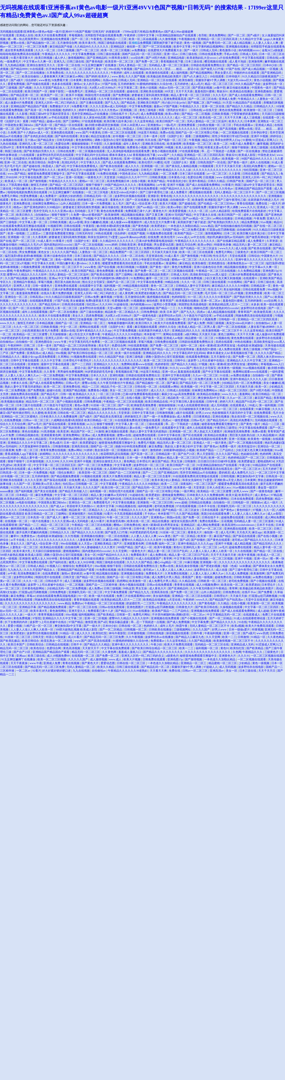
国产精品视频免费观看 (135, 349)
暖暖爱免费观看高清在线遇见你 (122, 263)
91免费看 (162, 379)
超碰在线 (133, 91)
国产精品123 (123, 610)
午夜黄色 (97, 39)
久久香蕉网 (39, 237)
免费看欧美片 (139, 554)
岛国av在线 (110, 80)
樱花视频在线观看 (216, 61)
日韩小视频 (155, 338)
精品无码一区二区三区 (40, 401)
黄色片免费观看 (182, 267)
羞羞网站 (245, 394)
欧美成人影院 (247, 154)
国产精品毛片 (50, 394)
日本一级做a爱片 (240, 629)
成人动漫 (241, 248)
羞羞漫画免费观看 (28, 293)
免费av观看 (259, 431)
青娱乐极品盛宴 (119, 622)
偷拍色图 (152, 300)
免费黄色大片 (155, 573)
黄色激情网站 (84, 139)
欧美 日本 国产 (169, 311)
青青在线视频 (246, 203)
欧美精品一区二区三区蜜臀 (30, 334)
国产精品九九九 (183, 498)
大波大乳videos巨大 (240, 80)
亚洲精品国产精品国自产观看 (29, 106)
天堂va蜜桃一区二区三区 (123, 308)
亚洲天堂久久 (77, 610)
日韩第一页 (123, 614)
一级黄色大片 (94, 177)
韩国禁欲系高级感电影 (193, 304)
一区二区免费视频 (52, 375)
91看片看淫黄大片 (22, 57)
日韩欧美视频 (221, 113)
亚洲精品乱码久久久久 (186, 330)
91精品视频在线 (126, 506)
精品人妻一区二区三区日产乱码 (187, 457)
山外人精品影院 (70, 203)
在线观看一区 (271, 117)
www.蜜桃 (6, 270)
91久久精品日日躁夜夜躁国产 (261, 76)
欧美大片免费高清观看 (118, 476)
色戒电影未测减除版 (57, 147)
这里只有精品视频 (55, 379)
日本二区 (229, 233)
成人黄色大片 (158, 588)
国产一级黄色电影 (145, 315)
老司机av (237, 539)
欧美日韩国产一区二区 (171, 121)
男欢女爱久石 (223, 72)
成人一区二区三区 (186, 117)
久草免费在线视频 (176, 573)
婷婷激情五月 (86, 199)
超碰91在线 (54, 390)
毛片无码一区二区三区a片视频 (224, 293)
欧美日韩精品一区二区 (267, 394)
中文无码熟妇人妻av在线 (125, 427)
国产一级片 (191, 50)
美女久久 (78, 315)
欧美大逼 (231, 494)
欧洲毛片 (63, 169)
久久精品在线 (188, 580)
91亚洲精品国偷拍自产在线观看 (176, 35)
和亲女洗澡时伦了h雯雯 (103, 237)
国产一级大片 (169, 409)
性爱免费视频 (29, 196)
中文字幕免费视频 (84, 54)
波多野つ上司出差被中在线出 (207, 360)
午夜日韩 (206, 255)
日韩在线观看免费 (211, 54)
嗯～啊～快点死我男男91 (24, 39)
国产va (268, 296)
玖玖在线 (151, 139)
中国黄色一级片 (262, 87)
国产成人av (57, 506)
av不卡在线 (18, 539)
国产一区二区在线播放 (30, 72)
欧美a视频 (237, 625)
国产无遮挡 (53, 199)
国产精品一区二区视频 (196, 113)
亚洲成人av (110, 289)
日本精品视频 (244, 218)
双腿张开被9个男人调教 (210, 80)
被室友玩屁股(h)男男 (184, 521)
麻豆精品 (275, 244)
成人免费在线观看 (155, 158)
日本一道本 (150, 136)
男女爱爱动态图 (164, 244)
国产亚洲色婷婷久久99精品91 (43, 207)
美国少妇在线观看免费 (215, 513)
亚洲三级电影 (135, 356)
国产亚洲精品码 (97, 57)
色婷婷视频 (83, 397)
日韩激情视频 (165, 412)
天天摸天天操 (208, 334)
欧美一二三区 (170, 483)
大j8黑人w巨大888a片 (103, 87)
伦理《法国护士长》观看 (176, 136)
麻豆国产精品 (263, 397)
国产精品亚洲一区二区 (25, 95)
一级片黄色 (219, 442)
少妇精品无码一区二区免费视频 (241, 382)
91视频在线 (223, 338)
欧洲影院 (210, 199)
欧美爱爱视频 (178, 210)
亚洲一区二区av (211, 300)
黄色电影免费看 (40, 229)
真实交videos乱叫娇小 (124, 192)
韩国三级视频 (216, 323)
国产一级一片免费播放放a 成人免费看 (168, 416)
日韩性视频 (228, 476)
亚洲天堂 (78, 468)
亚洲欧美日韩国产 (149, 102)
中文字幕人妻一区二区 (33, 222)
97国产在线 (233, 68)
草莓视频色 (76, 35)
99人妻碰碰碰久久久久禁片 (98, 547)
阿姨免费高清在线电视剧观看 (254, 315)
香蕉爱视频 (145, 244)
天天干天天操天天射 (32, 98)
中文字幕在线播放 (124, 502)
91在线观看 (37, 68)
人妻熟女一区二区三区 (93, 252)
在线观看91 (250, 278)
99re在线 (114, 68)
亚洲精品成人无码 (242, 644)
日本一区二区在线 (133, 255)
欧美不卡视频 (75, 95)
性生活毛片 (220, 255)
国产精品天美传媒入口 (73, 491)
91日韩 (15, 487)
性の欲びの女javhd (174, 102)
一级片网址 (188, 491)
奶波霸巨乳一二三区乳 (141, 603)
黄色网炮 (143, 98)
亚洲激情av (154, 125)
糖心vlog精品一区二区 (168, 562)
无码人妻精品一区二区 (132, 65)
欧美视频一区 (231, 158)
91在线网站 (235, 281)
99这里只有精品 (148, 132)
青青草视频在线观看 (87, 599)
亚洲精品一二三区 (116, 39)
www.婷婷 (111, 244)
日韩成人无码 (209, 50)
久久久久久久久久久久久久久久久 (87, 72)
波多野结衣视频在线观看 (130, 196)
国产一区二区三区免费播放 (64, 218)
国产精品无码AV (50, 304)
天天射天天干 (91, 648)
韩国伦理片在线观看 (98, 95)
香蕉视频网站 (147, 184)
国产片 (118, 543)
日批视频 (209, 177)
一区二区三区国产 (82, 68)
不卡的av (150, 513)
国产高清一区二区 (142, 453)
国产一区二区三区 (88, 50)
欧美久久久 (236, 121)
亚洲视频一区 (209, 562)
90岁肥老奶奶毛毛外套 (15, 338)
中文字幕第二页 (128, 87)
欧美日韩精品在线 (157, 401)
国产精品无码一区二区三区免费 (183, 293)
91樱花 (158, 162)
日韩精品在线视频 (57, 644)
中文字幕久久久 (91, 162)
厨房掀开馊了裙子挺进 (168, 42)
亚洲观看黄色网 (37, 117)
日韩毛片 (147, 169)
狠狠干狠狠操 (241, 147)
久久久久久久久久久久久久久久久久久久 (245, 562)
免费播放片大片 (60, 106)
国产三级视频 (9, 87)
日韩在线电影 (156, 633)
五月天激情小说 (77, 87)
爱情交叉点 (134, 248)
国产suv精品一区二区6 (151, 207)
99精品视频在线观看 (136, 285)
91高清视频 (48, 431)
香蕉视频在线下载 (172, 61)
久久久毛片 (220, 95)
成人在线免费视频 (97, 158)
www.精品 (207, 225)
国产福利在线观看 (67, 136)
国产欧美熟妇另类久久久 (40, 151)
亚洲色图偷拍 (264, 91)
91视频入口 (54, 565)
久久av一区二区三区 (206, 375)
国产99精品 (214, 102)
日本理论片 (143, 461)
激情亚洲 (90, 622)
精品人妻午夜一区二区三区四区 (191, 95)
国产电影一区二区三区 (173, 139)
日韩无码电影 (65, 139)
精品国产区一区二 (82, 431)
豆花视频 (226, 521)
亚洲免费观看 (187, 125)
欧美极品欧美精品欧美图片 (164, 76)
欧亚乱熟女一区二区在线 (57, 640)
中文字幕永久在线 (205, 214)
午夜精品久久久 (190, 106)
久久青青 (50, 371)
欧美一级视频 (16, 233)
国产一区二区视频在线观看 (246, 442)
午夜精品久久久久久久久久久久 (153, 117)
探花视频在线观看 (178, 633)
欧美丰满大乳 (88, 42)
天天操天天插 (245, 386)
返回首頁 (151, 42)
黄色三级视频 (260, 147)
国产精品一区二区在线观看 (67, 158)
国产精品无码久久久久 (268, 543)
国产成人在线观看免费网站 (246, 95)
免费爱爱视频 (22, 367)
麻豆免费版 (156, 446)
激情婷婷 (156, 450)
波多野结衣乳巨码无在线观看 (55, 154)
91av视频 (266, 222)
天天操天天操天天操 (165, 252)
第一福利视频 (268, 405)
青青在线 (166, 196)
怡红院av (92, 304)
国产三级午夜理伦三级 (154, 192)
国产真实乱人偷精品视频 (182, 166)
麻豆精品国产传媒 (61, 46)
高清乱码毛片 (70, 162)
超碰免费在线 (38, 278)
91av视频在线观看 (254, 367)
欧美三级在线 (37, 655)
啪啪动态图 (201, 308)
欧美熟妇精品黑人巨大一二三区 (229, 304)
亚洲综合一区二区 (16, 296)
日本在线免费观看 (243, 498)
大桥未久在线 (19, 382)
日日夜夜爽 (7, 450)
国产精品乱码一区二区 (155, 666)
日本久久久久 (99, 375)
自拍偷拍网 (244, 229)
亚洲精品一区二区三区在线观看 (157, 80)
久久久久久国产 (78, 659)
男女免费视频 (28, 252)
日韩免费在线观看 (166, 341)
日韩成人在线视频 (179, 390)
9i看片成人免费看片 (243, 143)
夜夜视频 (279, 397)
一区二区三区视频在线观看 (177, 270)
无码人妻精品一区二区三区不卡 (234, 192)
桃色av (17, 207)
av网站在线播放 (223, 218)
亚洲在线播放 (221, 416)
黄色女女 (44, 252)
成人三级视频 (252, 117)
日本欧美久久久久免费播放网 (59, 416)
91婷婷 (139, 139)
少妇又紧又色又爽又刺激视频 (223, 278)
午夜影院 (89, 225)
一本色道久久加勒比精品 (184, 225)
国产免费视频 (121, 95)
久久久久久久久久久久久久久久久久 (196, 196)
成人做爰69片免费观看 (19, 102)
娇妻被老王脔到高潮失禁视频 (150, 95)
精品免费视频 (250, 222)
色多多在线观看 (62, 83)
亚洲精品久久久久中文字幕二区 (247, 360)
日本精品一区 (25, 494)
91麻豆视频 (263, 409)
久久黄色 (95, 263)
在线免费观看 (263, 412)
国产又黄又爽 (155, 214)
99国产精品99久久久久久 (257, 158)
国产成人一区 (144, 547)
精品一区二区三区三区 (219, 83)
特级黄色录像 (223, 244)
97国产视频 (170, 106)
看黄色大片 (117, 199)
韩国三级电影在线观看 (112, 42)
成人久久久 (132, 166)
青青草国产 (167, 300)
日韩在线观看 (251, 173)
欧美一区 (261, 386)
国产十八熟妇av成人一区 (33, 132)
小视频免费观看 (30, 267)
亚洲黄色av (158, 517)
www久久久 (226, 248)
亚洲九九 (60, 61)
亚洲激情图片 (78, 513)
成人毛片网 (227, 532)
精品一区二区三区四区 (234, 390)
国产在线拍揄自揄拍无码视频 (234, 225)
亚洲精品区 (117, 46)
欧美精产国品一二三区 (189, 233)
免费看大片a (18, 169)
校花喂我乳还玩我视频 (19, 349)
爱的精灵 (224, 472)
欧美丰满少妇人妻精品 (166, 480)
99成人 (253, 405)
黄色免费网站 (218, 35)
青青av (15, 199)
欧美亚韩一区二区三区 (119, 61)
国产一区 (123, 405)
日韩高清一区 (9, 472)
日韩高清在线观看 (73, 304)
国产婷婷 (91, 76)
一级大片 (275, 203)
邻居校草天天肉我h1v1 (118, 438)
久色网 (12, 132)
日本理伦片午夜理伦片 (77, 360)
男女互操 (177, 461)
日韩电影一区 (227, 319)
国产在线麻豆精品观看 (231, 240)
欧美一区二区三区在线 (158, 360)
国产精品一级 (90, 379)
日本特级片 (233, 76)
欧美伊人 (104, 76)
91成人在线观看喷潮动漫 (194, 405)
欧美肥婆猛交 (89, 442)
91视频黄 (142, 267)
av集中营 (219, 87)
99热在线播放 (243, 341)
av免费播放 (139, 50)
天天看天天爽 (159, 670)
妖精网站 (46, 453)
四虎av (216, 158)
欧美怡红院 (100, 633)
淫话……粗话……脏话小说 (182, 68)
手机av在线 (231, 54)
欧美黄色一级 (183, 487)
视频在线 (74, 379)
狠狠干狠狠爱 (105, 423)
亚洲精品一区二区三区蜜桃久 (20, 416)
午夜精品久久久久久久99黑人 (52, 270)
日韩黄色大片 (185, 607)
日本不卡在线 (207, 506)
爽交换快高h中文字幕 (212, 397)
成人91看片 (97, 521)
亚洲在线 (117, 158)
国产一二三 (149, 472)
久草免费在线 (55, 72)
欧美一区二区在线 (33, 218)
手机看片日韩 (156, 528)
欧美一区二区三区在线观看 (196, 252)
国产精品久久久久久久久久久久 (163, 651)
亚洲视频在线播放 (237, 46)
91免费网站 (138, 278)
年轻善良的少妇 (177, 181)
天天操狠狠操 (58, 334)
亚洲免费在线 (22, 203)
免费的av (77, 603)
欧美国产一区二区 (52, 95)
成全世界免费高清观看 (19, 50)
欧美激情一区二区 (259, 603)
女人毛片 (119, 203)
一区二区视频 (58, 528)
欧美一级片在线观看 (128, 352)
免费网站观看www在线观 (137, 364)
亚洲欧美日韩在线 (154, 143)
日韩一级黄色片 (42, 285)
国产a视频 (25, 87)
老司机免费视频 (164, 506)
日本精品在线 (125, 319)
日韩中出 (180, 360)
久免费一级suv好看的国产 (87, 214)
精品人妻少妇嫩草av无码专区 (109, 494)
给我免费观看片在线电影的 (249, 210)
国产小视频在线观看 (70, 401)
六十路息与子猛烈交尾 (198, 315)
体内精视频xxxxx (249, 50)
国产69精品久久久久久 (196, 158)
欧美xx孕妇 (172, 113)
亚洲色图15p (270, 270)
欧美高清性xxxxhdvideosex (238, 524)
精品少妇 (208, 139)
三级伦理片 (141, 390)
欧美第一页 (205, 536)
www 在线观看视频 (228, 177)
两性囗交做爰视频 (119, 117)
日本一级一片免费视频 (96, 203)
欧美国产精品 (157, 181)
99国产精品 (37, 121)
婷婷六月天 (227, 401)
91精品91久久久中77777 (132, 177)
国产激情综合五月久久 (180, 528)
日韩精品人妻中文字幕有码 (193, 285)
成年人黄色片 (132, 143)
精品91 (278, 222)
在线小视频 (138, 181)
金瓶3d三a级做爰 (273, 50)
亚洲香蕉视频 (77, 423)
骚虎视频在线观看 (158, 296)
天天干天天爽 (233, 117)
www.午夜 (61, 341)
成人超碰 (263, 610)
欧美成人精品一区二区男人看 (109, 188)
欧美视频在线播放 (188, 300)
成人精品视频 (242, 42)
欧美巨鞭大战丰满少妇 (118, 121)
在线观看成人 (239, 405)
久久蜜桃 (37, 412)
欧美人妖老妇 (184, 147)
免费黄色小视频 (137, 147)
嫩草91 (15, 536)
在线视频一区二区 (16, 521)
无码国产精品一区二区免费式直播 (184, 229)
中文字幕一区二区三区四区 (217, 386)
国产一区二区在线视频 (157, 46)
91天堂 (227, 102)
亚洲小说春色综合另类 (58, 255)
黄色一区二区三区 (162, 285)
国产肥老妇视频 (202, 87)
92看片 (108, 513)
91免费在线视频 (107, 173)
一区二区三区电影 (97, 192)
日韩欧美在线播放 (160, 629)
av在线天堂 (210, 110)
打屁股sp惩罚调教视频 (221, 229)
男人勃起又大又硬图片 (208, 431)
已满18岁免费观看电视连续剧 (155, 240)
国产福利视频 (24, 491)
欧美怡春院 (186, 80)
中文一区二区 (69, 326)
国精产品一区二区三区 (260, 181)
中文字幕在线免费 (31, 177)
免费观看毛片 (102, 502)
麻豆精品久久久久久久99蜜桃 (231, 285)
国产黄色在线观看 (219, 539)
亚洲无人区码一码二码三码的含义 (57, 102)
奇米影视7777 (153, 334)
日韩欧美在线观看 (67, 248)
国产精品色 (128, 102)
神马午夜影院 (118, 633)
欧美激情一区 (138, 580)
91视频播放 (138, 300)
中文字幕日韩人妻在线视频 (187, 401)
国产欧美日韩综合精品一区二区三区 (91, 352)
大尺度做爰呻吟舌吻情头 (35, 446)
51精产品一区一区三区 (38, 625)
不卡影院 (97, 143)
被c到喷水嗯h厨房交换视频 (102, 125)
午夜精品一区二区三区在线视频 (216, 270)
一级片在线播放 (40, 521)
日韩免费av (35, 427)
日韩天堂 (69, 577)
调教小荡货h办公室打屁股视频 (114, 139)
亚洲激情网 (255, 61)
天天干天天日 (267, 670)
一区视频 (273, 68)
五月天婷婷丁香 (272, 468)
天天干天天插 (184, 91)
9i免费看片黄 (60, 80)
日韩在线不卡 (119, 113)
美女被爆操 (77, 300)
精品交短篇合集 (101, 136)
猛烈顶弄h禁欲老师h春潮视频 (24, 255)
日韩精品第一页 (261, 285)
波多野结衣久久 (204, 569)
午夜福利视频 (213, 633)
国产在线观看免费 (195, 207)
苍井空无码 (40, 210)
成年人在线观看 (134, 72)
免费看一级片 (228, 446)
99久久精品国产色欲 (248, 83)
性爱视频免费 (120, 300)
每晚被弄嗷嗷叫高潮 (121, 323)
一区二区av (198, 614)
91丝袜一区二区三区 (103, 405)
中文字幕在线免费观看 (86, 147)
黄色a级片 (67, 397)
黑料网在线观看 (23, 599)
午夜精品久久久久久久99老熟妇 (122, 334)
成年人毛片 (167, 625)
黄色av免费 (81, 405)
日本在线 (66, 98)
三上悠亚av (34, 233)
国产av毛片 (35, 423)
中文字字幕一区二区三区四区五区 (55, 465)
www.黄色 (118, 76)
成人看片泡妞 (238, 61)
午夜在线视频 (52, 110)
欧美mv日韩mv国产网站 (115, 480)
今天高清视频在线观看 (168, 438)
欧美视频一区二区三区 (198, 143)
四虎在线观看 (224, 341)
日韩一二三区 (141, 480)
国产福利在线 (113, 498)
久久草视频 (185, 308)
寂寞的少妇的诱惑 (71, 196)
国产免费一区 (192, 517)
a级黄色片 (172, 655)
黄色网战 (129, 461)
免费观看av (158, 640)
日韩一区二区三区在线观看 (119, 132)
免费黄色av (28, 536)
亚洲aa (53, 278)
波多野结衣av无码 (170, 315)
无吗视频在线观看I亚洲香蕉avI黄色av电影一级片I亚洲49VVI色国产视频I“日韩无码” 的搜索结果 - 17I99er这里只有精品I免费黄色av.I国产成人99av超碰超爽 (96, 31)
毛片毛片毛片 (13, 166)
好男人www (203, 412)
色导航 (203, 35)
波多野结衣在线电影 (254, 308)
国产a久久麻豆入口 (195, 76)
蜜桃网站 (253, 364)
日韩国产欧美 (236, 181)
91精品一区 (67, 633)
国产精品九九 (270, 173)
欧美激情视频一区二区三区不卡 (62, 267)
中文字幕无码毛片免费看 (74, 278)
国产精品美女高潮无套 (108, 416)
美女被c (85, 136)
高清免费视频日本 (118, 181)
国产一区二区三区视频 (270, 192)
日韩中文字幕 (146, 35)
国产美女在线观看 (12, 248)
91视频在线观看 (91, 476)
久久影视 (22, 113)
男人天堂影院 (206, 453)
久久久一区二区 (45, 50)
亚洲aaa (21, 655)
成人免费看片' (49, 196)
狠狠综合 (68, 565)
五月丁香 (93, 210)
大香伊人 (156, 98)
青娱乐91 (223, 91)
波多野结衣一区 (273, 83)
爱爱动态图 (108, 663)
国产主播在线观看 (92, 102)
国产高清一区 (34, 110)
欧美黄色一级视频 (230, 367)
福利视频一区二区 (207, 648)
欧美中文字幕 (182, 46)
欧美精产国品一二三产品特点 (215, 450)
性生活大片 (215, 289)
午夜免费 (259, 218)
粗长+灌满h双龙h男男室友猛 (218, 345)
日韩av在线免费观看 (83, 128)
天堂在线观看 (238, 255)
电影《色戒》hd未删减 (237, 565)
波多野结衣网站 (23, 577)
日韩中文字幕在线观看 (25, 360)
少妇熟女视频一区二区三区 (214, 125)
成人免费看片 (179, 192)
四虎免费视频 (95, 315)
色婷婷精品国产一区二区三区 (247, 457)
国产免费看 (18, 352)
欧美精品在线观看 (52, 547)
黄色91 (177, 547)
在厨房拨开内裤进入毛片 (264, 199)
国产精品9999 (19, 68)
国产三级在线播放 (92, 311)
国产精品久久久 (104, 319)
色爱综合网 (62, 143)
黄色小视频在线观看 (165, 151)
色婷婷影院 (179, 296)
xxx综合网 (137, 57)
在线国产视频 (137, 233)
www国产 (163, 154)
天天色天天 (244, 532)
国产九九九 (112, 102)
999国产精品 (125, 547)
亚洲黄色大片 (228, 655)
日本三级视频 (66, 50)
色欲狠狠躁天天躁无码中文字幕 (232, 412)
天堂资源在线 (155, 255)
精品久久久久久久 (101, 248)
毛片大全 (278, 412)
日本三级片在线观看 (192, 173)
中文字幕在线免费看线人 (83, 166)
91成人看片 (44, 240)
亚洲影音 (76, 117)
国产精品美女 (46, 139)
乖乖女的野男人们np (228, 139)
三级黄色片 (242, 252)
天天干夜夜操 (160, 367)
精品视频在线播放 (133, 214)
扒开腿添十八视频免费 (202, 319)
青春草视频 (18, 438)
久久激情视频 (168, 39)
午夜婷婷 (130, 35)
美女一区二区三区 (121, 390)
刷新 (135, 42)
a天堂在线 (174, 599)
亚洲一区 (5, 308)
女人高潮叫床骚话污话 (118, 468)
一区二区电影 (19, 300)
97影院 (36, 618)
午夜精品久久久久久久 (56, 54)
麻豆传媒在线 (111, 207)
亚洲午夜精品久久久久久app (94, 330)
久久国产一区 (22, 483)
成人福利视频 (179, 72)
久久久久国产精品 (227, 453)
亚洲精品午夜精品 (170, 218)
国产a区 (61, 166)
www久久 (202, 599)
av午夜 (161, 184)
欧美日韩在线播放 (33, 199)
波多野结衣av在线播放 (116, 409)
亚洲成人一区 (202, 442)
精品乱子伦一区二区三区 (117, 386)
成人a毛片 (197, 83)
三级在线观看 (155, 423)
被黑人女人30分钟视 (45, 558)
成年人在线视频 (260, 162)
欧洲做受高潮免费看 (144, 405)
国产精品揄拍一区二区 (41, 42)
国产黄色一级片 (238, 162)
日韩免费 (151, 543)
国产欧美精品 (106, 614)
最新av (158, 106)
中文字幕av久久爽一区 (37, 61)
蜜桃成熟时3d (265, 461)
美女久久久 (18, 543)
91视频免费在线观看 (160, 233)
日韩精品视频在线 (28, 435)
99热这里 (174, 158)
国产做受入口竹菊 (212, 68)
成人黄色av (262, 494)
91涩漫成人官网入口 (265, 139)
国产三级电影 (9, 222)
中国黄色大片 (270, 255)
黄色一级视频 (193, 42)
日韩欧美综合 (36, 644)
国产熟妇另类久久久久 (42, 169)
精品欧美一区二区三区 (182, 397)
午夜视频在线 (187, 39)
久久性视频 (72, 536)
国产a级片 (253, 35)
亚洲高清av (34, 352)
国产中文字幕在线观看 (81, 173)
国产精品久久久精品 (239, 106)
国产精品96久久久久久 (149, 68)
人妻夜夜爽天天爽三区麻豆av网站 (62, 76)
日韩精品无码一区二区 (98, 196)
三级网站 (61, 513)
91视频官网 (55, 225)
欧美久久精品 (106, 666)
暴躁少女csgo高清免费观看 (39, 356)
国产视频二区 (196, 102)
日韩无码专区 (209, 128)
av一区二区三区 (217, 173)
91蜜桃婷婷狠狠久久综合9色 (155, 83)
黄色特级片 (128, 207)
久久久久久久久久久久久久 (216, 259)
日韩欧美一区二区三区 (212, 580)
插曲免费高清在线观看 (25, 394)
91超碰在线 (90, 169)
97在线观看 (7, 35)
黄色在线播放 (31, 431)
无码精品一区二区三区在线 (212, 644)
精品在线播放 (143, 468)
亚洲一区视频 (133, 158)
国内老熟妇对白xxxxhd (224, 308)
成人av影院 (99, 397)
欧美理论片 (246, 494)
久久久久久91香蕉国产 (217, 296)
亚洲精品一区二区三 (93, 323)
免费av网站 (75, 450)
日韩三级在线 (189, 54)
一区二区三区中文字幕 (270, 472)
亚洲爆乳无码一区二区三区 (189, 289)
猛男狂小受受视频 (165, 304)
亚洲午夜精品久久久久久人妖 (173, 169)
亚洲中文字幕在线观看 (67, 229)
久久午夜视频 (135, 636)
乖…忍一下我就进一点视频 (218, 151)
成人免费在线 (38, 528)
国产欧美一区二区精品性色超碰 (119, 169)
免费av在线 (167, 132)
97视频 (203, 364)
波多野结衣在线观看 (92, 308)
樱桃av (118, 524)
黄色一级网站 (64, 259)
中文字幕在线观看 (253, 57)
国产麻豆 (250, 281)
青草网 (168, 558)
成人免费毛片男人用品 (166, 577)
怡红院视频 (250, 169)
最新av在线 (68, 330)
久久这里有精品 (144, 121)
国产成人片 (54, 517)
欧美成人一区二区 (16, 181)
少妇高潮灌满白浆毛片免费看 (40, 330)
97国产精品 (76, 622)
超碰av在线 (54, 121)
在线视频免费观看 (41, 300)
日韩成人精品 (36, 565)
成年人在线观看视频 (35, 311)
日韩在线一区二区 (146, 386)
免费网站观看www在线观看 (161, 248)
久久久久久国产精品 (65, 252)
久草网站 (64, 356)
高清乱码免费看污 (255, 166)
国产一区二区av (54, 177)
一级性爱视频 (181, 420)
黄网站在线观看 (89, 326)
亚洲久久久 (274, 218)
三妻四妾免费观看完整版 (59, 233)
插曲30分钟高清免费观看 (131, 446)
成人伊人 (61, 57)
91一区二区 (195, 296)
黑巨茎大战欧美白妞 (68, 281)
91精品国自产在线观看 (247, 102)
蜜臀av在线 (18, 42)
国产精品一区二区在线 (268, 551)
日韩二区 (30, 345)
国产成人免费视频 (178, 622)
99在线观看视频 (138, 345)
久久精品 (177, 154)
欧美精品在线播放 (241, 91)
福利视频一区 (113, 285)
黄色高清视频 (72, 648)
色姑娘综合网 (249, 453)
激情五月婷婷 (39, 184)
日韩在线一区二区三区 (72, 412)
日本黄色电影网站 (33, 588)
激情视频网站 (77, 57)
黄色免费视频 (105, 270)
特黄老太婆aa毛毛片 (217, 147)
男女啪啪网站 (61, 468)
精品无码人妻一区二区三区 (250, 244)
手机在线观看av (243, 125)
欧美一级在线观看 (272, 304)
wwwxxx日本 (46, 509)
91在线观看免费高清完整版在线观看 (23, 225)
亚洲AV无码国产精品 (178, 214)
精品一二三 (35, 379)
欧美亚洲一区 (23, 465)
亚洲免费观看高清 (175, 98)
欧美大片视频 (168, 203)
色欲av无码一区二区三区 (175, 87)
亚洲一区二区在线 (69, 65)
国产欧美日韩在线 (207, 607)
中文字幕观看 (109, 483)
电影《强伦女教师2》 (63, 472)
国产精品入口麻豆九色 (190, 636)
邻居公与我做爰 (56, 636)
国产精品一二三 (10, 76)
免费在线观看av (209, 521)
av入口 (91, 423)
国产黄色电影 (95, 61)
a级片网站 (191, 334)
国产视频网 (156, 147)
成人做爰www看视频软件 (126, 222)
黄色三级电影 (148, 110)
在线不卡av (249, 592)
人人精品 (111, 509)
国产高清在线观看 (100, 640)
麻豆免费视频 (44, 494)
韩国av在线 (174, 517)
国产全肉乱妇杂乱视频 (39, 136)
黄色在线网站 (92, 80)
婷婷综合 (276, 136)
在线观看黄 (247, 409)
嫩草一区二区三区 (158, 278)
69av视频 (100, 565)
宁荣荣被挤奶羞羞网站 (245, 113)
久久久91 (155, 229)
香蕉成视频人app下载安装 (21, 453)
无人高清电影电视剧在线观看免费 (128, 151)
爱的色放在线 (108, 229)
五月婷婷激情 (127, 83)
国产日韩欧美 (53, 427)
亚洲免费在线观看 (66, 285)
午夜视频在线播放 (38, 289)
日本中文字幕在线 (169, 435)
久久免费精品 (162, 468)
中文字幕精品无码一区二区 (224, 614)
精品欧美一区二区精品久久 (122, 311)
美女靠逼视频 (160, 199)
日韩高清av (37, 296)
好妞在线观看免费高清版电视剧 (57, 595)
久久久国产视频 (135, 76)
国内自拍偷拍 (80, 349)
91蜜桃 (247, 139)
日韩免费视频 (93, 401)
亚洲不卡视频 (260, 136)
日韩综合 (254, 255)
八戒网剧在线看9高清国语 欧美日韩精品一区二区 (82, 420)
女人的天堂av (92, 83)
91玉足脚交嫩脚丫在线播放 (99, 65)
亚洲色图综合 (217, 263)
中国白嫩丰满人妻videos (28, 188)
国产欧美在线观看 (112, 166)
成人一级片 (271, 502)
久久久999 (106, 304)
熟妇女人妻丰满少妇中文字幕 (184, 446)
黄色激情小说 (228, 50)
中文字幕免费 (123, 465)
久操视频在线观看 (12, 139)
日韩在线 (272, 57)
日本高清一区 (36, 517)
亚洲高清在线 (80, 446)
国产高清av (23, 128)
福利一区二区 (189, 345)
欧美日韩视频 (44, 57)
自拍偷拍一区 (25, 341)
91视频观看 (206, 166)
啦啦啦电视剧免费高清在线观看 (20, 54)
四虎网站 (122, 580)
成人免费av (96, 588)
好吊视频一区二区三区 (127, 136)
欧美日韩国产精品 (83, 270)
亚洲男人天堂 (22, 285)
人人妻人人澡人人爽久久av (22, 375)
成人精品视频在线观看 (222, 311)
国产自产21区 (187, 453)
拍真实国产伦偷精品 (87, 409)
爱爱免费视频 (16, 83)
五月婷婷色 (181, 83)
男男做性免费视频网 (70, 371)
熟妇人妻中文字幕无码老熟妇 (24, 386)
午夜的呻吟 (15, 345)
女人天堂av (85, 543)
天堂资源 (110, 177)
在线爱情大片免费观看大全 (165, 50)
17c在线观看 (27, 154)
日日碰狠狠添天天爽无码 (195, 409)
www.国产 (82, 132)
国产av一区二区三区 (210, 528)
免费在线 (262, 203)
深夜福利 (186, 483)
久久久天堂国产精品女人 (50, 87)
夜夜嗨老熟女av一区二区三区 (246, 263)
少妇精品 (245, 663)
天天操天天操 (72, 487)
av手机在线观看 (59, 117)
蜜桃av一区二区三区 (92, 181)
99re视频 (272, 289)
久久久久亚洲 (34, 480)
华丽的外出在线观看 (247, 72)
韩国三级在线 (14, 151)
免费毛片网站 (10, 196)
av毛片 (223, 547)
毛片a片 (134, 113)
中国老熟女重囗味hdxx (19, 125)
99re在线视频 (69, 543)
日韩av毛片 (73, 382)
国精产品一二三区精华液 (125, 472)
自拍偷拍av (42, 214)
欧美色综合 (68, 199)
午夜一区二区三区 (160, 498)
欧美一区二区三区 (261, 528)
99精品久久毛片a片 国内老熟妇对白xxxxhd (46, 244)
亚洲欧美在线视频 (152, 91)
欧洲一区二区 (116, 397)
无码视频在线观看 (266, 420)
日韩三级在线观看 (109, 54)
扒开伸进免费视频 (57, 68)
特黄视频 (257, 629)
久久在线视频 (243, 551)
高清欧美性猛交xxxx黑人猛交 (209, 274)
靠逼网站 (172, 263)
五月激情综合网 (67, 42)
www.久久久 (248, 207)
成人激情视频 (99, 659)
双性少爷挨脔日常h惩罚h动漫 (231, 136)
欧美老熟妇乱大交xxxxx (202, 57)
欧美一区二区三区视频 (115, 50)
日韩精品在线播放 (200, 502)
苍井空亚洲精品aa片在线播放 (90, 113)
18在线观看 (217, 76)
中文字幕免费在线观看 (33, 562)
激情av (78, 83)
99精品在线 (172, 281)
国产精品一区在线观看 (69, 125)
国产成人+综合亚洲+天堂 (142, 203)
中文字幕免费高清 (31, 371)
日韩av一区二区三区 (36, 420)
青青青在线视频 (184, 584)
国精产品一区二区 (67, 323)
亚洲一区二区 (232, 633)
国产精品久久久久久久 (259, 539)
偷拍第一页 (134, 46)
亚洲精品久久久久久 (107, 364)
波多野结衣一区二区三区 (149, 465)
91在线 (224, 375)
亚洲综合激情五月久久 (41, 65)
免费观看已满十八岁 (138, 210)
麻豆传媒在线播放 (238, 87)
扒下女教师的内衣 (16, 622)
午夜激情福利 (16, 289)
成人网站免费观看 (209, 524)
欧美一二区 (221, 143)
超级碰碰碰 (147, 308)
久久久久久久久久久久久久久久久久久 (217, 169)
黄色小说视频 (263, 80)
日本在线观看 (143, 438)
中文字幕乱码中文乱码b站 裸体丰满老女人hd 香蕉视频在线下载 (116, 154)
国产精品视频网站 (201, 72)
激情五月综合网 (186, 244)
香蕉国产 (188, 577)
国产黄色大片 (90, 663)
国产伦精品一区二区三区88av (216, 203)
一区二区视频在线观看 (234, 132)
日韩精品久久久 (264, 106)
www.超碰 (181, 502)
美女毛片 (104, 345)
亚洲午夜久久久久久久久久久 (180, 128)
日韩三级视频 (113, 588)
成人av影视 (76, 222)
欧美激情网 (174, 143)
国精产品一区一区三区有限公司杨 (197, 132)
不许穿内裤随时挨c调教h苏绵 (110, 278)
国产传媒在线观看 (38, 83)
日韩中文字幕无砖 (143, 412)
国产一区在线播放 (249, 151)
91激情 (99, 431)
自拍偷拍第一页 (180, 199)
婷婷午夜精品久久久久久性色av (99, 110)
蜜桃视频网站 (72, 551)
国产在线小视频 (268, 536)
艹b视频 (88, 218)
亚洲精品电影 (176, 57)
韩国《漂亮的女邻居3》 (174, 110)
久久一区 (269, 509)
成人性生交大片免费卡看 (160, 222)
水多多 (255, 304)
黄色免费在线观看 (243, 338)
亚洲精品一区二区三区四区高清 (218, 39)
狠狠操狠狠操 (80, 143)
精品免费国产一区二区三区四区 (130, 252)
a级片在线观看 (185, 412)
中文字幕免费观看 (116, 592)
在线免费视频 (13, 420)
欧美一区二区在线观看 (143, 39)
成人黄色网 (126, 293)
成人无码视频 (220, 405)
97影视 (275, 237)
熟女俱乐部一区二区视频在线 (250, 416)
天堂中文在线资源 (257, 599)
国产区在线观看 (193, 435)
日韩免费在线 (133, 524)
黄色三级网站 (227, 334)
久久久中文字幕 (51, 360)
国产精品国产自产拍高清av (226, 599)
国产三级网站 (72, 121)
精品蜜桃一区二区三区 (199, 338)
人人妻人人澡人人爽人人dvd (174, 569)
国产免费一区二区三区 (164, 345)
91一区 (83, 595)
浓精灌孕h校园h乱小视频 (179, 450)
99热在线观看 (104, 233)
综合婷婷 (31, 80)
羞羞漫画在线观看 (189, 371)
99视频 (169, 147)
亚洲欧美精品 (103, 543)
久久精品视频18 (267, 435)
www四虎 (262, 633)
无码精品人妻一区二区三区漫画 (169, 65)
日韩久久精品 (217, 181)
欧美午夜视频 (163, 547)
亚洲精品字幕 (28, 607)
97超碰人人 (210, 666)
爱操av (161, 457)
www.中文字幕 (182, 468)
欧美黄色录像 (125, 270)
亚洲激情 (34, 364)
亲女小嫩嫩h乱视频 (96, 222)
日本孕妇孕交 (259, 132)
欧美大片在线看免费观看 (51, 35)
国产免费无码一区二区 (217, 42)
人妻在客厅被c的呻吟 (262, 326)
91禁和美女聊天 (119, 57)
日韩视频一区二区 (87, 483)
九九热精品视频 (15, 65)
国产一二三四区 (82, 364)
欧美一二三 (229, 636)
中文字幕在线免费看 (150, 281)
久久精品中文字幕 (251, 39)
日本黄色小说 (177, 177)
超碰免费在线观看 (145, 435)
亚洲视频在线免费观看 (55, 39)
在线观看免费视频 (114, 147)
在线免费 (154, 237)
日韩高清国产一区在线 (212, 162)
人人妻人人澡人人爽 (266, 42)
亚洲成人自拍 (25, 35)
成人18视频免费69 (208, 584)
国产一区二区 (237, 35)
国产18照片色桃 (156, 57)
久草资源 (272, 240)
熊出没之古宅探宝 (94, 281)
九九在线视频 (81, 670)
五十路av (30, 139)
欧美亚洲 (50, 412)
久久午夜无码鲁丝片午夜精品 (117, 98)
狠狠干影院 (57, 91)
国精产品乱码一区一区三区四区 (142, 54)
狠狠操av (257, 502)
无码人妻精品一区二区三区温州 (207, 121)
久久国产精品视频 (16, 278)
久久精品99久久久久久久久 (91, 46)
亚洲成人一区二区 (268, 207)
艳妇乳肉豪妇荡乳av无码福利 (226, 237)
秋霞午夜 (54, 162)
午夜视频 (127, 68)
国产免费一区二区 (147, 61)
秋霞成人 (129, 128)
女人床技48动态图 (95, 117)
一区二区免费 (169, 173)
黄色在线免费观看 (231, 110)
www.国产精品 (17, 173)
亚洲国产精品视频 (75, 390)
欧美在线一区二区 (211, 117)
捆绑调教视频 (19, 528)
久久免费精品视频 (249, 270)
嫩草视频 (262, 143)
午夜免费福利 (23, 270)
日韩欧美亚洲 (127, 244)
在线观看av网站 (169, 386)
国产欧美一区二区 (56, 128)
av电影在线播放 (26, 502)
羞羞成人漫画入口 (130, 651)
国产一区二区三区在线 (202, 98)
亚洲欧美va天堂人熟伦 (228, 480)
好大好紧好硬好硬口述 (56, 670)
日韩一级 (66, 394)
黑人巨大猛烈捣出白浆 (47, 487)
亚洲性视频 (117, 375)
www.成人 (183, 237)
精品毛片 (76, 169)
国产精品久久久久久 (107, 255)
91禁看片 (228, 184)
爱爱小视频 (15, 625)
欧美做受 (197, 199)
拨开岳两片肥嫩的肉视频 (32, 532)
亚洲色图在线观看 (62, 132)
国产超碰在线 (32, 166)
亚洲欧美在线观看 (12, 480)
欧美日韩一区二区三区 (116, 487)
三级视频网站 (202, 136)
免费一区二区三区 (27, 450)
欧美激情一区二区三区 (258, 110)
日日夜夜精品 (202, 416)
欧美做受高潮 (263, 311)
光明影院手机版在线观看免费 (104, 35)
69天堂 (169, 91)
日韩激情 (190, 461)
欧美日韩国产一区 (36, 91)
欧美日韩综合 (38, 162)
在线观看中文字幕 (91, 285)
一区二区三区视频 (222, 558)
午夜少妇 (245, 465)
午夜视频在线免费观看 (142, 218)
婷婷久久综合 (168, 326)
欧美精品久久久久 (84, 394)
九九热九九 (15, 569)
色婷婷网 (266, 453)
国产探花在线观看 (55, 423)
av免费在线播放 (240, 375)
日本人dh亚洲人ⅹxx (133, 125)
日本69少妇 (270, 65)
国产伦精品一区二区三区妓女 (199, 248)
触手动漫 (155, 509)
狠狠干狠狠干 (95, 184)
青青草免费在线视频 (29, 147)
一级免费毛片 (13, 61)
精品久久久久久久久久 (102, 412)
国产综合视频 (107, 267)
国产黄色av (211, 446)
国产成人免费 (197, 323)
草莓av (31, 595)
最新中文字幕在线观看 (55, 364)
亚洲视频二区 (129, 110)
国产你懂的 (198, 539)
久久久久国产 (91, 487)
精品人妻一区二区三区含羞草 (153, 476)
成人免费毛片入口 (39, 468)
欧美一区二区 (53, 386)
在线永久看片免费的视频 (57, 293)
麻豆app (257, 532)
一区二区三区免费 (36, 46)
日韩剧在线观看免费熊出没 (208, 65)
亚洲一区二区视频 (96, 618)
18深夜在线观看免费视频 (187, 278)
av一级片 (38, 128)
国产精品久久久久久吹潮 (88, 532)
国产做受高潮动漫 (258, 237)
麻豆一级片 (141, 450)
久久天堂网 (120, 551)
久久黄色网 (109, 651)
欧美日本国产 (16, 644)
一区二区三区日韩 (109, 394)
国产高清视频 (228, 128)
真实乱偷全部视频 (187, 565)
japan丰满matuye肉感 (133, 237)
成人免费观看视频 (152, 113)
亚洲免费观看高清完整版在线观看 (67, 188)
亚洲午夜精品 (198, 181)
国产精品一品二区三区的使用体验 (75, 345)
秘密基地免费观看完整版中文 (47, 173)
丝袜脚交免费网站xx (45, 203)
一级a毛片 (170, 125)
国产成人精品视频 (254, 68)
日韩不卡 (77, 644)
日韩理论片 (221, 595)
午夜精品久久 (247, 98)
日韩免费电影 (150, 311)
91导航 (199, 147)
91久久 (174, 367)
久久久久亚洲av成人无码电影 (109, 106)
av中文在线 (198, 237)
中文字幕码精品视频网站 (209, 46)
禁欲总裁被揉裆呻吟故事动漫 (106, 457)
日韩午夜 (212, 401)
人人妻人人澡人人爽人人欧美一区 (211, 551)
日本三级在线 (194, 61)
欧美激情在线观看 (157, 72)
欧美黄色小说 (137, 338)
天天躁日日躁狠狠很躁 (47, 551)
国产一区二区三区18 (248, 468)
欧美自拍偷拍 (31, 76)
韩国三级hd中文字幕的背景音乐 (50, 113)
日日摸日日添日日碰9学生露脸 (217, 461)
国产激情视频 (38, 181)
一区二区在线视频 (117, 536)
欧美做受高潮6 (116, 521)
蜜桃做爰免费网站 (174, 494)
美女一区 (101, 68)
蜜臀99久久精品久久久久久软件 (27, 274)
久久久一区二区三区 (26, 326)
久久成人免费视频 (237, 573)
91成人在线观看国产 (149, 558)
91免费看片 (171, 539)
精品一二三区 (91, 386)
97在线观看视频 (92, 121)
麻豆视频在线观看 (146, 326)
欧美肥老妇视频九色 (87, 259)
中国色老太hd (267, 154)
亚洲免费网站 (72, 435)
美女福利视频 (232, 289)
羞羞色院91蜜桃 (205, 91)
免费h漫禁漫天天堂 (98, 300)
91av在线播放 (142, 610)
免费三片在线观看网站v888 (133, 595)
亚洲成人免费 (228, 98)
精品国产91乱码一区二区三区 (255, 401)
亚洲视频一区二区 (153, 166)
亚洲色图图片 (135, 607)
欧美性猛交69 (247, 446)
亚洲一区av (171, 54)
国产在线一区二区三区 (268, 225)
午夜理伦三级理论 (226, 427)
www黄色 (45, 80)
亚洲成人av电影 (173, 338)
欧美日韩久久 (25, 214)
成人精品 (96, 289)
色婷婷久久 (69, 110)
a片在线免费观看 (229, 57)
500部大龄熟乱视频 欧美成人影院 (21, 554)
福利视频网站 (87, 614)
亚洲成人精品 (264, 125)
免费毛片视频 (147, 442)
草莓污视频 (45, 281)
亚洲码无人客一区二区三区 (36, 143)
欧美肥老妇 (158, 225)
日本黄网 (76, 80)
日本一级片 (71, 442)
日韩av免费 (92, 296)
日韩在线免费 (66, 151)
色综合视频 (100, 427)
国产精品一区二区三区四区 (244, 65)
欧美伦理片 (146, 162)
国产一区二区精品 (184, 536)
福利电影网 (145, 506)
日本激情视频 (36, 461)
